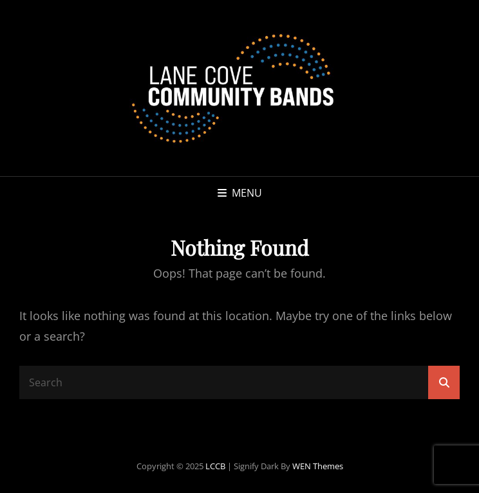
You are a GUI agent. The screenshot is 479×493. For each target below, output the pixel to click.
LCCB (215, 466)
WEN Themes (317, 466)
